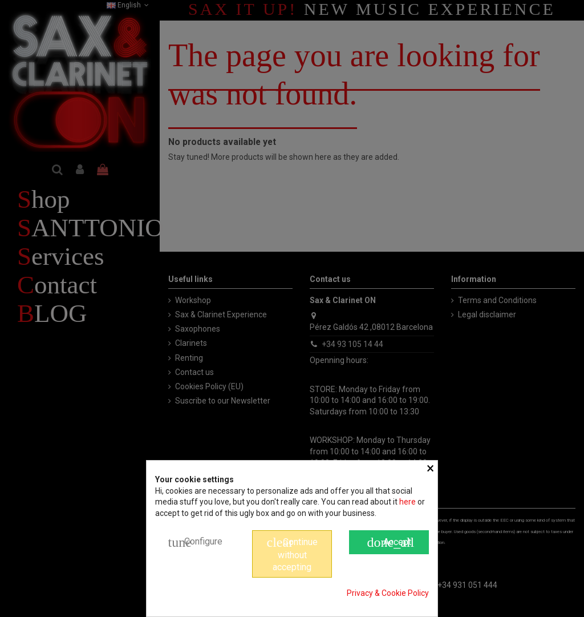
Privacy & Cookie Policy (388, 593)
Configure (195, 542)
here (407, 501)
